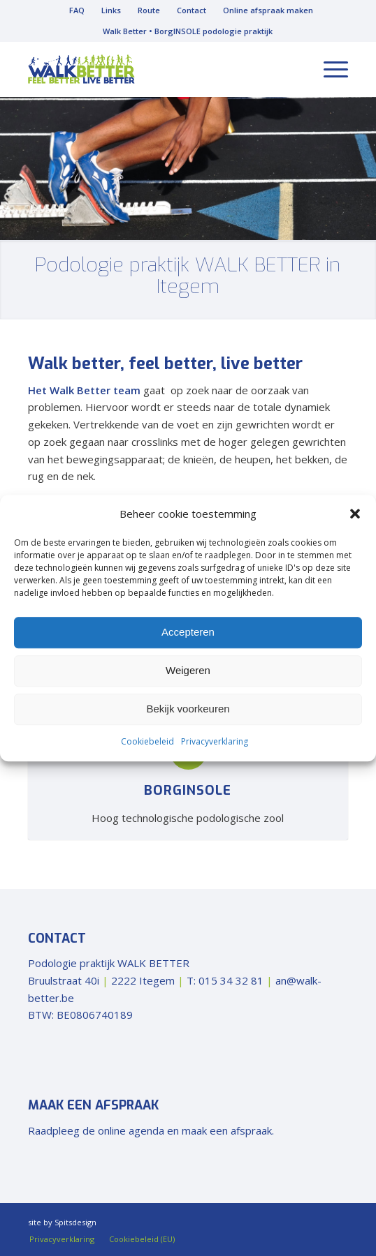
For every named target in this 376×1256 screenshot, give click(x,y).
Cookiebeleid (147, 741)
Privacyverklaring (214, 741)
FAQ (77, 10)
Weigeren (188, 671)
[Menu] (329, 69)
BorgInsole (187, 790)
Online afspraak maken (268, 10)
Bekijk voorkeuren (187, 709)
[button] (355, 514)
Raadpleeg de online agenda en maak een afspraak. (151, 1130)
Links (111, 10)
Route (149, 10)
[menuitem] (77, 10)
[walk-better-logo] (156, 69)
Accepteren (188, 632)
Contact (191, 10)
